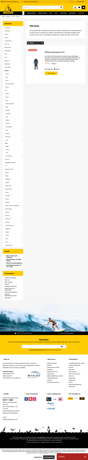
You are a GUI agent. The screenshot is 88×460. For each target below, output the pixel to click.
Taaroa (7, 232)
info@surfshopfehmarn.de (10, 419)
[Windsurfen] (42, 13)
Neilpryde (7, 179)
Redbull (7, 202)
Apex (7, 152)
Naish (6, 176)
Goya (6, 140)
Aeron (6, 80)
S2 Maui (7, 222)
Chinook (7, 110)
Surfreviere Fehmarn (74, 374)
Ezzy (6, 130)
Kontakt (7, 284)
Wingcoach (72, 380)
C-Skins (7, 120)
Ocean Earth (8, 189)
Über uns (7, 280)
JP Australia (8, 156)
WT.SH (71, 382)
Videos (6, 34)
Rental (6, 37)
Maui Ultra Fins (9, 169)
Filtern (31, 43)
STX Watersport (9, 225)
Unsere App (72, 378)
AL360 (7, 93)
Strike (7, 146)
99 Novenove (8, 245)
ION (6, 143)
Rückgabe (50, 369)
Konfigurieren (38, 457)
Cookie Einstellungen (10, 278)
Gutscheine (8, 67)
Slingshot (7, 228)
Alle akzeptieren (49, 457)
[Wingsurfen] (31, 13)
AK (6, 90)
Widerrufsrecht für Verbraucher (10, 289)
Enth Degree (8, 127)
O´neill (7, 74)
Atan (6, 100)
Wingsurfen (8, 47)
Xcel (6, 242)
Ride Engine (8, 209)
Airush (7, 87)
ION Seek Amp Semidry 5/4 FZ (55, 52)
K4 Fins (7, 159)
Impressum (8, 298)
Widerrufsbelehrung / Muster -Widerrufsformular (55, 377)
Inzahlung (7, 27)
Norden (7, 182)
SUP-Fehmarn (73, 371)
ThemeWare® (58, 442)
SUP (6, 54)
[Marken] (81, 13)
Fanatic (7, 133)
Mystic (7, 172)
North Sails (8, 185)
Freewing (7, 136)
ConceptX (8, 113)
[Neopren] (63, 13)
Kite (6, 57)
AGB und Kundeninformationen (11, 295)
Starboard (8, 219)
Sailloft (7, 212)
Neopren (7, 60)
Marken (7, 70)
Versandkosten (41, 437)
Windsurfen (8, 50)
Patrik (6, 192)
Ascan (7, 97)
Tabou (7, 235)
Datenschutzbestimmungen (37, 350)
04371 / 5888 (8, 400)
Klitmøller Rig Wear (10, 162)
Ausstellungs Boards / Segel (76, 363)
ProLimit (7, 195)
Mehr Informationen (55, 453)
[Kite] (56, 13)
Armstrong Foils (9, 103)
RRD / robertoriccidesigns (12, 205)
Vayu (6, 238)
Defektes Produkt (52, 363)
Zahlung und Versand (10, 286)
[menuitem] (80, 2)
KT (6, 166)
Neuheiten (7, 31)
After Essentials (9, 84)
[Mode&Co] (72, 13)
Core (6, 117)
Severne (7, 215)
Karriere (71, 367)
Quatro (7, 199)
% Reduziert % (8, 41)
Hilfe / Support (9, 282)
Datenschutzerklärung (11, 292)
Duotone (7, 123)
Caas (6, 107)
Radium (8, 149)
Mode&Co (7, 64)
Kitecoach (71, 369)
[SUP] (51, 13)
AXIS (6, 77)
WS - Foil (7, 44)
